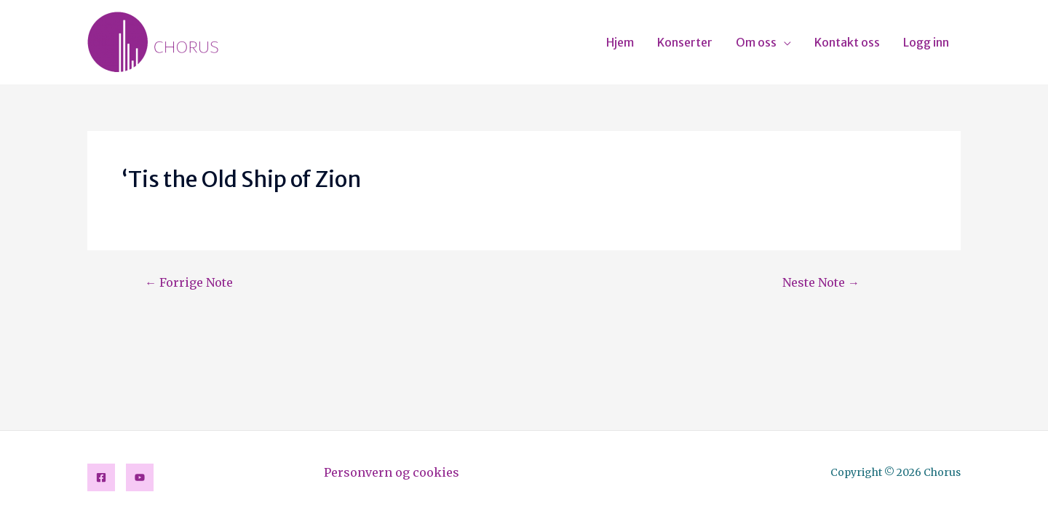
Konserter (684, 42)
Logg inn (926, 42)
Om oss (756, 42)
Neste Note (821, 282)
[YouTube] (140, 477)
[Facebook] (101, 477)
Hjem (620, 42)
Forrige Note (189, 282)
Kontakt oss (847, 42)
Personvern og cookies (391, 472)
